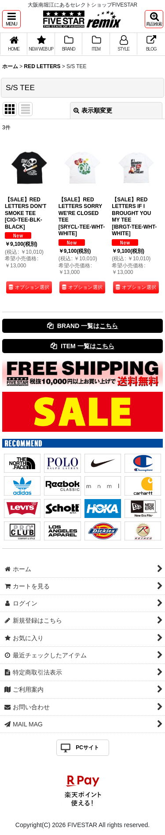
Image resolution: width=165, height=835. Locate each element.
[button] (11, 19)
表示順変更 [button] (92, 110)
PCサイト (87, 747)
